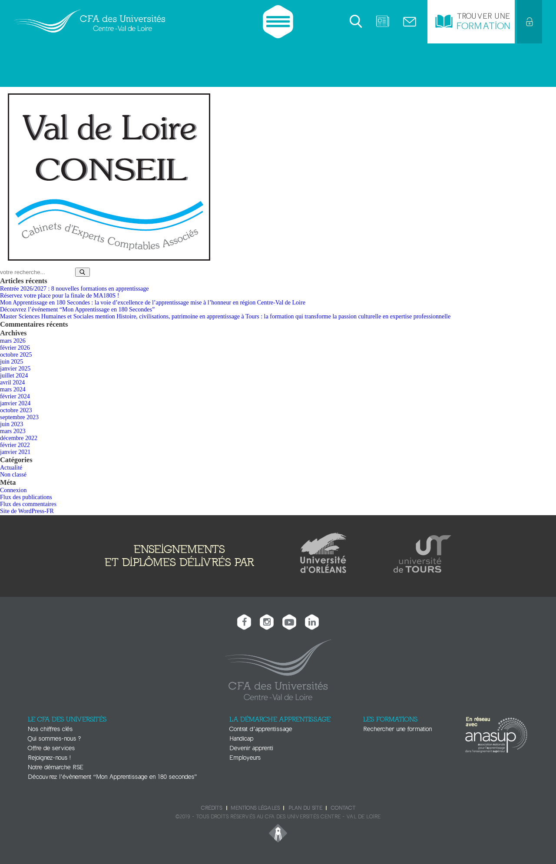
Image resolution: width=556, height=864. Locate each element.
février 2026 (15, 347)
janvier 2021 (15, 452)
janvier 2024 (15, 403)
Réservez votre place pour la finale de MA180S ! (59, 295)
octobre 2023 (16, 410)
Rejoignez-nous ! (49, 757)
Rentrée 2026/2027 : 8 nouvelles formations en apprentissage (74, 288)
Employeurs (245, 757)
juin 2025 (11, 361)
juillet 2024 (14, 375)
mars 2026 (13, 341)
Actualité (11, 467)
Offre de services (51, 748)
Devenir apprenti (251, 748)
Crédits (211, 808)
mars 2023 (13, 431)
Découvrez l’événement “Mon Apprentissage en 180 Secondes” (77, 309)
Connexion (13, 490)
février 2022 (15, 445)
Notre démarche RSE (55, 767)
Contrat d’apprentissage (260, 729)
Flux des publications (26, 497)
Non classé (13, 474)
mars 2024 (13, 389)
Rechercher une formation (397, 729)
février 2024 (15, 396)
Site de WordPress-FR (27, 511)
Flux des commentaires (28, 504)
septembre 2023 (19, 417)
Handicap (241, 738)
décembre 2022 (18, 438)
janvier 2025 (15, 368)
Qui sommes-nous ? (54, 738)
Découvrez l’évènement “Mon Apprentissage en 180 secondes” (112, 777)
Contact (343, 808)
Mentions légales (255, 808)
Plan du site (305, 808)
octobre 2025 (16, 354)
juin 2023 (11, 424)
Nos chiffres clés (50, 729)
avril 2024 (12, 382)
